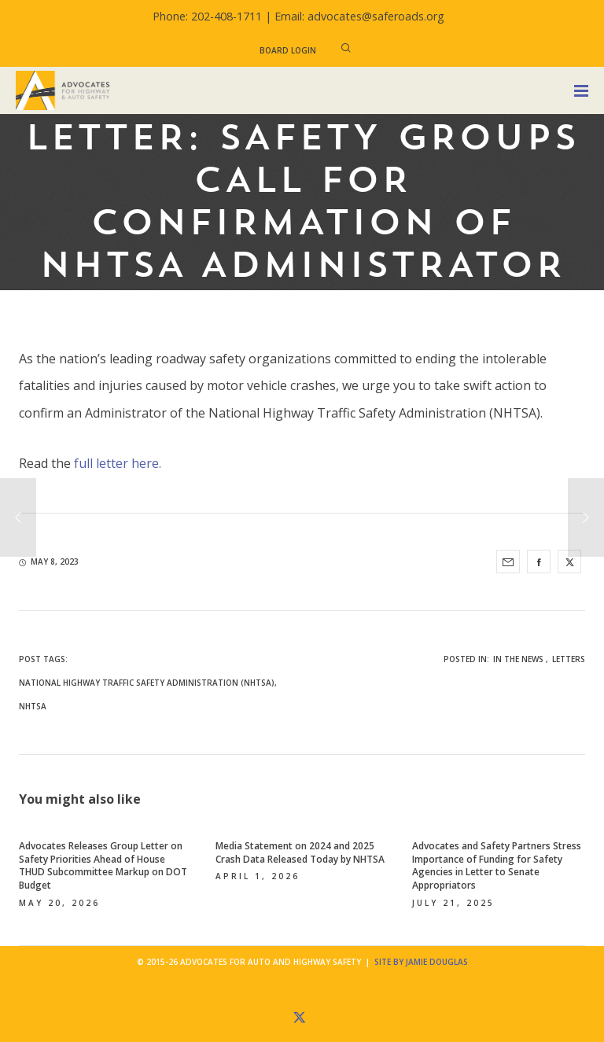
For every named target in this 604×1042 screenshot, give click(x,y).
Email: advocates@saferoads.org (359, 16)
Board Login (288, 50)
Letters (568, 659)
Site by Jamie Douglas (421, 961)
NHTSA (32, 706)
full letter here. (117, 463)
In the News (518, 659)
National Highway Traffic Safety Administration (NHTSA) (146, 682)
